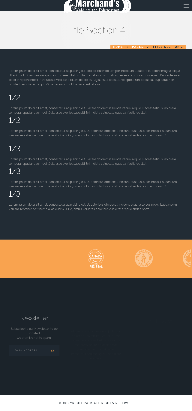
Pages (137, 46)
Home (118, 46)
